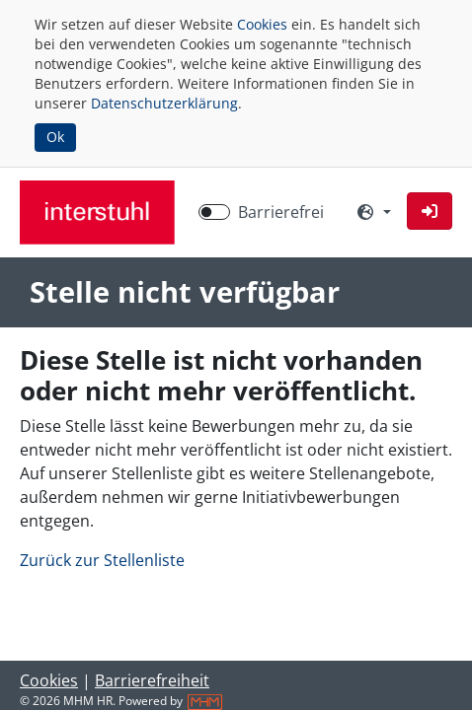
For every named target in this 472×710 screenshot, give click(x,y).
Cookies (262, 24)
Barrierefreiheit (152, 680)
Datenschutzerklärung (164, 103)
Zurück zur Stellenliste (102, 560)
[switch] (214, 212)
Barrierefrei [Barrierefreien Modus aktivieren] (281, 212)
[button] (429, 211)
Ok (55, 136)
